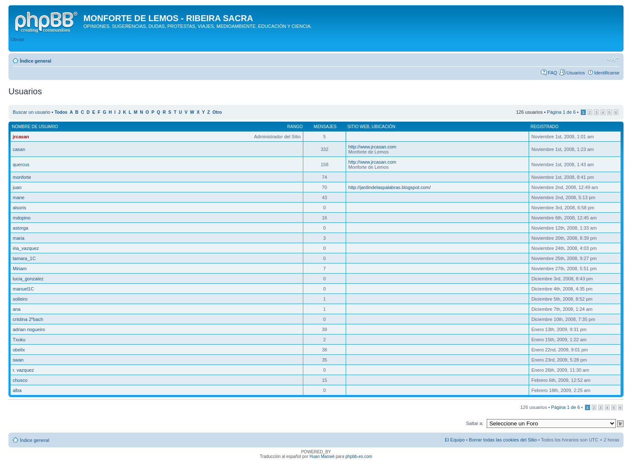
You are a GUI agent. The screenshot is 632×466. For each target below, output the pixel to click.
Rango (295, 126)
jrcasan (21, 136)
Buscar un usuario (31, 112)
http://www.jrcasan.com (372, 146)
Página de (561, 112)
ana (16, 309)
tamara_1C (24, 258)
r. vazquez (23, 370)
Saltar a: (474, 423)
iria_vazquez (26, 248)
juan (17, 187)
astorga (20, 227)
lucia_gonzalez (28, 278)
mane (19, 197)
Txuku (19, 339)
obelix (19, 349)
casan (19, 149)
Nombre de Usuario (35, 126)
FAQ (552, 72)
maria (19, 238)
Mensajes (325, 126)
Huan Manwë (322, 456)
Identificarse (606, 72)
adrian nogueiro (29, 329)
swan (18, 359)
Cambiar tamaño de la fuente (613, 59)
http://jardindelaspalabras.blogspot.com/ (389, 187)
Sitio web (358, 126)
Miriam (20, 268)
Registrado (544, 126)
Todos (61, 112)
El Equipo (455, 439)
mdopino (21, 217)
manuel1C (23, 288)
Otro (217, 112)
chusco (20, 380)
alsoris (19, 207)
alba (17, 390)
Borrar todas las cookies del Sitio (503, 439)
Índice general (35, 60)
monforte (22, 177)
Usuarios (575, 72)
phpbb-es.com (358, 456)
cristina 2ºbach (28, 319)
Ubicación (384, 126)
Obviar (17, 39)
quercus (21, 164)
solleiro (20, 299)
